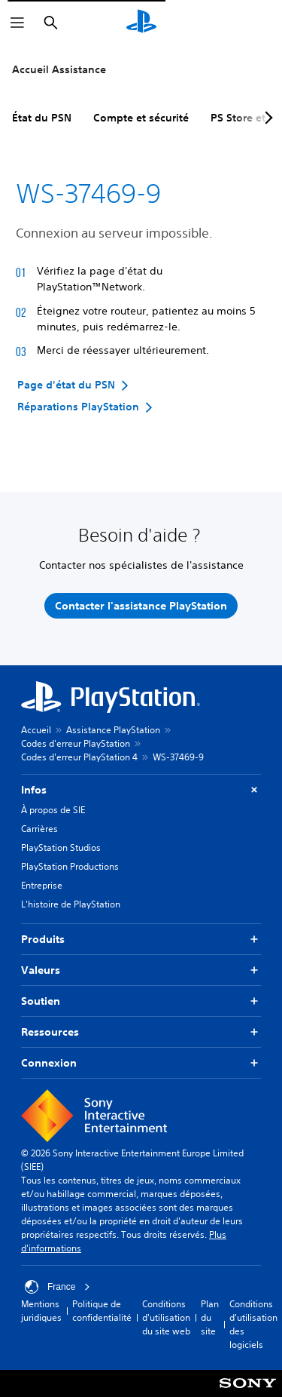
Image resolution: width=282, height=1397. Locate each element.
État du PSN (41, 117)
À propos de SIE (53, 809)
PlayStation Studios (61, 847)
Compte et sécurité (141, 117)
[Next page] (266, 118)
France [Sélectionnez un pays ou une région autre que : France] (57, 1286)
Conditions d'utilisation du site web (166, 1317)
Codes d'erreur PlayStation (75, 743)
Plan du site (210, 1317)
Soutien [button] (141, 1001)
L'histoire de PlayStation (70, 904)
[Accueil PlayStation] (141, 22)
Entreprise (41, 885)
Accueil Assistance (59, 69)
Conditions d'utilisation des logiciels (253, 1324)
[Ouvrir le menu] (17, 22)
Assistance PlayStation (113, 729)
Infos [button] (141, 790)
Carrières (39, 828)
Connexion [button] (141, 1063)
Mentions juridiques (41, 1310)
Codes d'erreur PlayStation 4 (79, 757)
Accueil (36, 729)
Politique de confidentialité (102, 1310)
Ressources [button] (141, 1032)
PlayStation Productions (70, 866)
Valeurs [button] (141, 970)
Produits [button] (141, 939)
